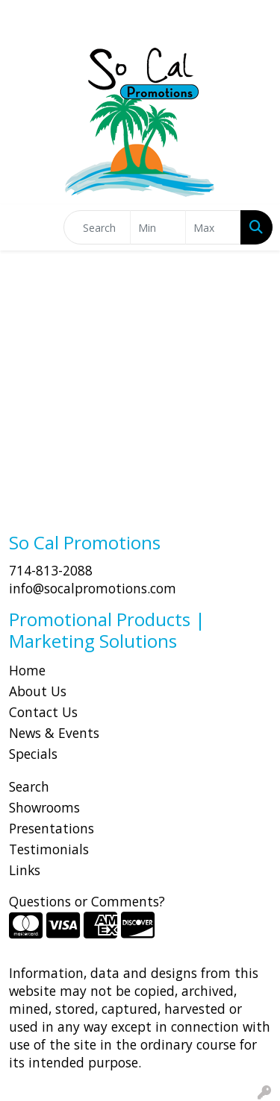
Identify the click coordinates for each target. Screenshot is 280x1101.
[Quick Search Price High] (213, 227)
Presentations (51, 828)
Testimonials (49, 849)
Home (27, 670)
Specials (33, 754)
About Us (37, 691)
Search (29, 786)
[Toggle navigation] (23, 227)
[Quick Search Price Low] (158, 227)
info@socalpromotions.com (92, 588)
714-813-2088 (51, 570)
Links (24, 870)
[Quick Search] (97, 227)
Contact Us (43, 712)
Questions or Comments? (87, 901)
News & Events (54, 733)
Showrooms (44, 807)
